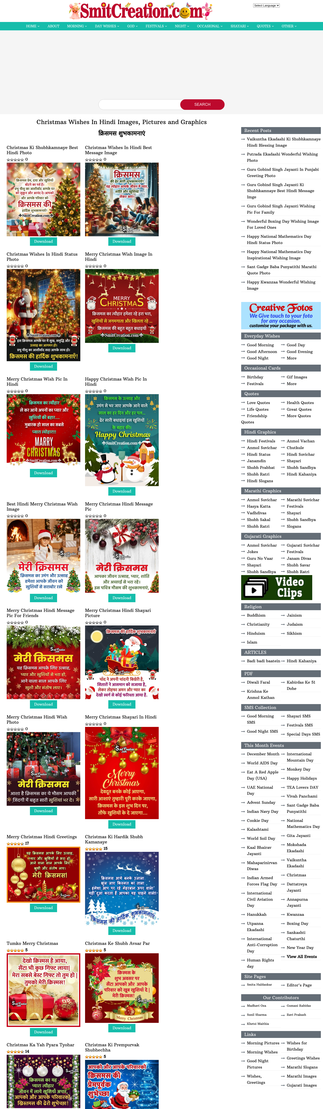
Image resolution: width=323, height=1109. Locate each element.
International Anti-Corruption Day (262, 945)
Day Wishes (105, 26)
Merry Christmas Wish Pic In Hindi (114, 274)
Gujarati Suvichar (303, 545)
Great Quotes (299, 409)
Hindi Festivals (261, 441)
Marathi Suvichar (303, 499)
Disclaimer (173, 1103)
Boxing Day (297, 923)
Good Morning (260, 344)
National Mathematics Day (303, 823)
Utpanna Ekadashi (255, 926)
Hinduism (256, 633)
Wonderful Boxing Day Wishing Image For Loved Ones (283, 224)
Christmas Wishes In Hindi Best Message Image (117, 150)
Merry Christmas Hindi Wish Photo (114, 503)
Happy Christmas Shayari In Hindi (120, 830)
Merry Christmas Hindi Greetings (42, 619)
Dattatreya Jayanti (297, 887)
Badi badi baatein (263, 660)
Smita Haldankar (259, 984)
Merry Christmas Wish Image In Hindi (40, 274)
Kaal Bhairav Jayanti (259, 850)
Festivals (155, 26)
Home (31, 26)
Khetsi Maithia (258, 1024)
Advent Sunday (261, 802)
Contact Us (237, 1103)
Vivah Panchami (302, 796)
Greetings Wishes (303, 1058)
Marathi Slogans (302, 1067)
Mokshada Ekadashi (296, 847)
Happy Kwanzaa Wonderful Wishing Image (281, 285)
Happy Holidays (302, 778)
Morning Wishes (262, 1052)
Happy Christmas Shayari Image (196, 830)
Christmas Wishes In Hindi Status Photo (197, 150)
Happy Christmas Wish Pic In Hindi (192, 274)
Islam (252, 642)
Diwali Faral (258, 682)
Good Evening (300, 351)
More (292, 358)
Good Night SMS (262, 731)
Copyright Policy (193, 1103)
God (131, 26)
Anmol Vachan (301, 441)
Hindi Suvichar (301, 454)
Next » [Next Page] (142, 1084)
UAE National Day (260, 790)
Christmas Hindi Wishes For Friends (191, 951)
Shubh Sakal (258, 519)
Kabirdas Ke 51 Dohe (301, 685)
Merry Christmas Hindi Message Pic (118, 397)
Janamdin (256, 460)
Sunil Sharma (257, 1015)
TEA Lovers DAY (302, 787)
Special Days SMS (303, 734)
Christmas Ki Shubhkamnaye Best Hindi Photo (42, 150)
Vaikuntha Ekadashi (296, 863)
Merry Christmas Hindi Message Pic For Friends (195, 397)
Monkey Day (299, 769)
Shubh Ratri (258, 474)
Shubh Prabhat (261, 467)
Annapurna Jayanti (297, 902)
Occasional (208, 26)
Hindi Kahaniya (302, 474)
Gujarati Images (302, 1085)
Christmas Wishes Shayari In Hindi (37, 951)
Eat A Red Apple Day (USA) (262, 775)
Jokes (252, 551)
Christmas (296, 875)
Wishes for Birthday (297, 1046)
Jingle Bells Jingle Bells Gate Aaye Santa (37, 833)
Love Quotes (258, 402)
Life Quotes (258, 409)
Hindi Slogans (260, 480)
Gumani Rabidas (299, 1006)
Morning (75, 26)
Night (180, 26)
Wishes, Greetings (256, 1079)
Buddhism (256, 615)
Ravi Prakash (296, 1015)
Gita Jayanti (299, 835)
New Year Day (300, 947)
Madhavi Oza (256, 1006)
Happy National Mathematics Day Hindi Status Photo (279, 239)
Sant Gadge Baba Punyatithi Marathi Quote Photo (282, 269)
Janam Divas (299, 558)
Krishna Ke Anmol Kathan (261, 694)
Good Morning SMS (260, 719)
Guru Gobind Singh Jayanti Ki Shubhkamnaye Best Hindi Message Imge (280, 191)
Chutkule (295, 447)
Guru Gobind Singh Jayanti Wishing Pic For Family (281, 209)
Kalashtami (258, 829)
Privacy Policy (217, 1103)
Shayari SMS (299, 716)
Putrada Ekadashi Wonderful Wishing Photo (282, 157)
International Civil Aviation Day (260, 899)
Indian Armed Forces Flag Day (262, 881)
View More (28, 1060)
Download (43, 240)
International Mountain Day (300, 757)
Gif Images (297, 377)
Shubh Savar (298, 565)
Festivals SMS (300, 725)
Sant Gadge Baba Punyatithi (303, 808)
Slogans (294, 526)
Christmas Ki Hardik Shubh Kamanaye (113, 622)
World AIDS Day (262, 763)
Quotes (263, 26)
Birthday (255, 377)
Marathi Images (302, 1076)
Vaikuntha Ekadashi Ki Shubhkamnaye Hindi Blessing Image (284, 142)
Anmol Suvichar (262, 447)
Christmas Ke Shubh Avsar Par (39, 724)
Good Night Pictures (258, 1064)
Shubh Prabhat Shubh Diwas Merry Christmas (114, 951)
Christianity (258, 624)
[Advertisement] (161, 67)
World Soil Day (261, 838)
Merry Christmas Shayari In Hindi (197, 500)
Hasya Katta (258, 506)
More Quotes (299, 415)
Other (287, 26)
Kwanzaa (295, 914)
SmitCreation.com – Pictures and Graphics (136, 1103)
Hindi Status (258, 454)
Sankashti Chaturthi (296, 935)
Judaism (295, 624)
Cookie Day (258, 820)
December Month (263, 753)
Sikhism (294, 633)
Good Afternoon (262, 351)
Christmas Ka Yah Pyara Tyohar (118, 724)
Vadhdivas (256, 512)
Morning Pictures (263, 1043)
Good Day (296, 344)
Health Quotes (300, 402)
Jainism (294, 615)
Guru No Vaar (260, 558)
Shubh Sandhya (301, 467)
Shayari (238, 26)
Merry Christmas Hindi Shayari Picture (40, 503)
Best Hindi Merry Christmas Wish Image (42, 397)
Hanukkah (257, 914)
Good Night (258, 358)
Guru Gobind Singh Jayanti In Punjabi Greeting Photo (283, 172)
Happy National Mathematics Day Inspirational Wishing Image (279, 254)
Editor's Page (299, 985)
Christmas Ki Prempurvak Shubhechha (189, 727)
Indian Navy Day (262, 811)
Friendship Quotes (254, 419)
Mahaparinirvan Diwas (262, 865)
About (53, 26)
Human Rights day (260, 963)
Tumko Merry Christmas (187, 619)
